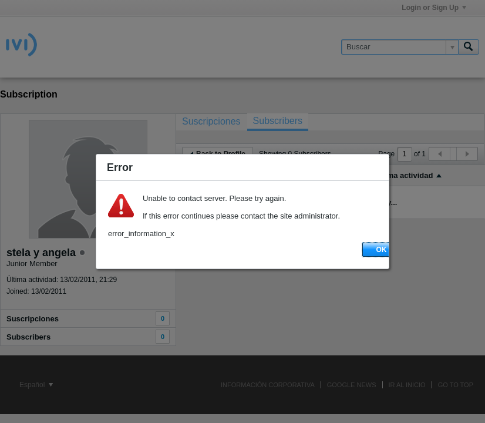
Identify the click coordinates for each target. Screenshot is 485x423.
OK (381, 250)
